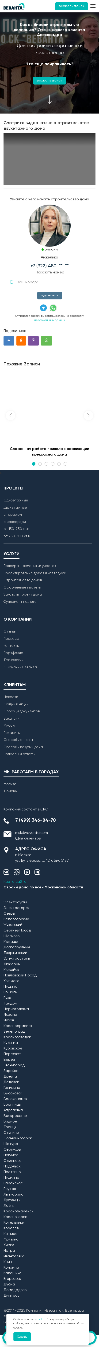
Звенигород (14, 1065)
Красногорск (15, 1217)
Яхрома (10, 1015)
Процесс (11, 638)
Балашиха (13, 1273)
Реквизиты (12, 733)
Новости (11, 697)
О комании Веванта (20, 667)
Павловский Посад (20, 975)
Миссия (10, 725)
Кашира (11, 1234)
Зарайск (11, 1071)
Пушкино (11, 1178)
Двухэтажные (15, 507)
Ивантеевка (14, 1256)
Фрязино (11, 1239)
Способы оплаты (18, 740)
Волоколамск (15, 1099)
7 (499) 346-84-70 (35, 820)
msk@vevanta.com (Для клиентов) (31, 835)
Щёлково (12, 936)
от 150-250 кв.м (16, 529)
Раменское (13, 1183)
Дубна (9, 1284)
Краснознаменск (19, 1211)
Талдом (10, 1003)
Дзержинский (15, 953)
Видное (10, 1121)
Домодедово (15, 1290)
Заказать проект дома (23, 594)
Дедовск (11, 1082)
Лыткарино (13, 1194)
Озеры (9, 914)
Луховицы (12, 1200)
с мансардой (15, 522)
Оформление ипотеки (22, 587)
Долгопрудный (17, 947)
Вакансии (11, 718)
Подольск (12, 1166)
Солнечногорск (18, 1138)
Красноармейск (18, 1026)
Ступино (11, 1133)
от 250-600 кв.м (17, 536)
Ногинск (11, 1155)
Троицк (10, 1127)
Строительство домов (23, 580)
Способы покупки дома (23, 747)
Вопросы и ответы (19, 754)
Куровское (13, 1048)
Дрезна (10, 1076)
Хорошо (22, 1336)
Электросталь (17, 959)
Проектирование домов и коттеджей (35, 573)
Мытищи (11, 942)
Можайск (11, 970)
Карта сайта (15, 882)
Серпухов (12, 1150)
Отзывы (10, 631)
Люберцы (12, 964)
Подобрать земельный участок (30, 566)
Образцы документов (22, 711)
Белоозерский (16, 919)
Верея (9, 1060)
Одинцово (13, 1161)
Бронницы (12, 1105)
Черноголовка (16, 1009)
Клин (8, 1262)
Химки (9, 1245)
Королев (11, 1228)
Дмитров (11, 1296)
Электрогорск (17, 908)
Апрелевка (13, 1110)
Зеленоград (14, 1032)
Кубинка (11, 1043)
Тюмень (10, 791)
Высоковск (13, 1093)
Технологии (13, 660)
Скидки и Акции (16, 704)
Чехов (9, 1020)
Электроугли (15, 902)
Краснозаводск (17, 1037)
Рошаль (10, 992)
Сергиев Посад (17, 930)
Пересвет (12, 1054)
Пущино (10, 987)
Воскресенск (15, 1116)
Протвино (12, 1172)
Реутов (10, 1189)
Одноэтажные (16, 500)
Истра (9, 1251)
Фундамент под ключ (21, 602)
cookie (41, 1319)
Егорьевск (12, 1279)
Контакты (11, 646)
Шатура (11, 1144)
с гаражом (13, 514)
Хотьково (11, 981)
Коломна (11, 1268)
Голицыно (12, 1088)
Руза (7, 998)
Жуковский (13, 925)
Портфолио (13, 653)
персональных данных (49, 320)
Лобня (9, 1206)
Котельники (14, 1223)
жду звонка (49, 295)
